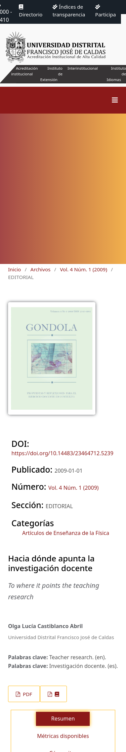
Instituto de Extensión (51, 74)
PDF (27, 694)
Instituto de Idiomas (116, 74)
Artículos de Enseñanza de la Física (65, 533)
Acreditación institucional (24, 71)
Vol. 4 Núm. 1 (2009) (83, 269)
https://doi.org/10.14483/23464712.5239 (62, 453)
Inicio (14, 269)
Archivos (41, 269)
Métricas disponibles (63, 736)
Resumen (63, 718)
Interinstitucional (83, 68)
